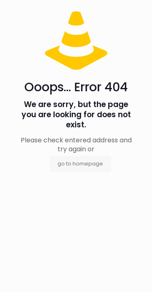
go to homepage (80, 163)
